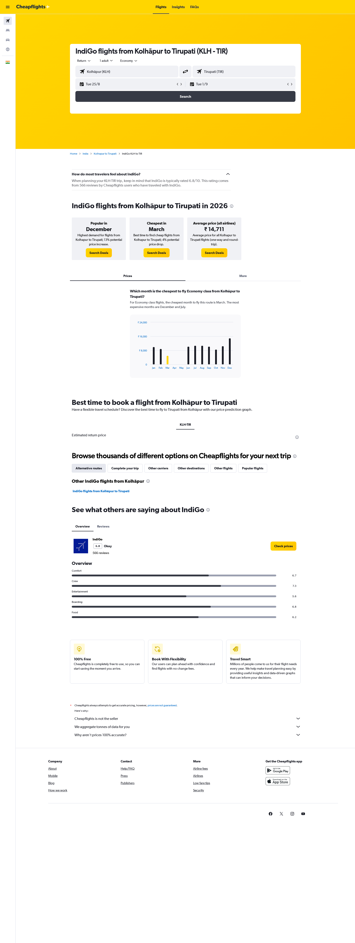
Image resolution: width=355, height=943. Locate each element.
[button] (8, 7)
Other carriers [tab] (158, 468)
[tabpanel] (185, 337)
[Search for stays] (8, 30)
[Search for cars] (8, 39)
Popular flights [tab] (252, 468)
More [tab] (243, 276)
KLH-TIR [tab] (185, 424)
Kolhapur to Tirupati (105, 153)
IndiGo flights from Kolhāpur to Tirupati (101, 491)
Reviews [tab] (103, 526)
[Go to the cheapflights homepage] (33, 7)
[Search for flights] (8, 20)
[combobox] (84, 60)
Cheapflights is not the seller (187, 718)
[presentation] (232, 206)
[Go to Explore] (8, 49)
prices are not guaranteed (162, 705)
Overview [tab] (82, 526)
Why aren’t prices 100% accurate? (187, 735)
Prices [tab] (127, 276)
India (85, 153)
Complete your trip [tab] (125, 468)
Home (73, 153)
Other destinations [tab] (191, 468)
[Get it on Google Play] (278, 770)
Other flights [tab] (223, 468)
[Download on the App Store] (278, 781)
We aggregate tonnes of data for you (187, 726)
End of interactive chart (135, 365)
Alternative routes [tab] (89, 468)
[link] (99, 252)
